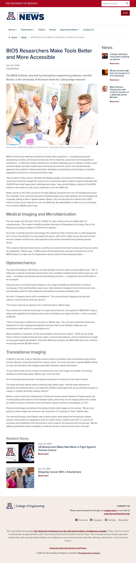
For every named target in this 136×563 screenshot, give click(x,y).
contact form (110, 510)
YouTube (112, 520)
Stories (11, 29)
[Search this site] (113, 3)
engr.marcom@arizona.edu (117, 513)
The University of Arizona (89, 553)
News (24, 37)
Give (125, 13)
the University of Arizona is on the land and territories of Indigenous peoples (70, 531)
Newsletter (123, 520)
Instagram (97, 520)
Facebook (83, 520)
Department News (68, 29)
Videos (41, 29)
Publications (27, 29)
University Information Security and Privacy (68, 548)
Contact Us (88, 29)
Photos (52, 29)
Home (14, 37)
